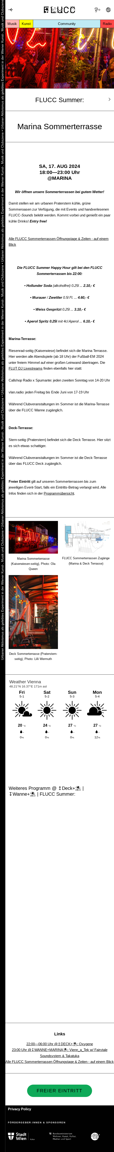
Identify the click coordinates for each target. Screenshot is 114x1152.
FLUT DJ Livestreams (26, 368)
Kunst (26, 24)
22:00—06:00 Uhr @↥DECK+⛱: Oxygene (59, 1044)
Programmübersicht (59, 493)
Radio (107, 24)
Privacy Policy (19, 1109)
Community (67, 24)
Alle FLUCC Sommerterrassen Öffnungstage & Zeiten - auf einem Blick (59, 1062)
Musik (12, 24)
